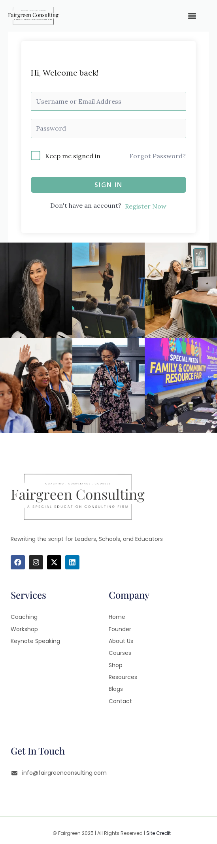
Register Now (145, 206)
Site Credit (158, 833)
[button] (191, 16)
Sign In (108, 184)
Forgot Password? (157, 156)
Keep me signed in (72, 156)
